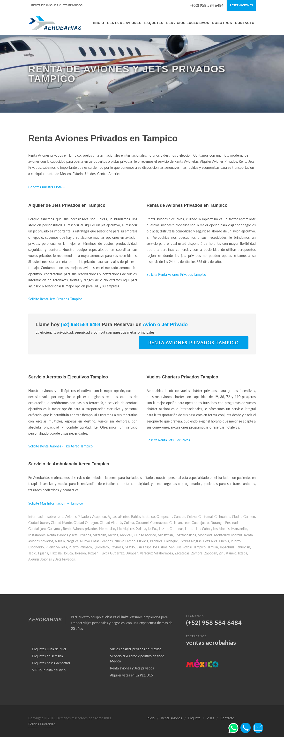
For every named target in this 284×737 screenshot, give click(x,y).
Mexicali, (126, 535)
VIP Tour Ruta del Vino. (49, 670)
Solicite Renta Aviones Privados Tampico (176, 274)
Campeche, (165, 516)
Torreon (80, 553)
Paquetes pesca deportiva (51, 663)
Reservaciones (241, 5)
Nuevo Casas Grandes (96, 541)
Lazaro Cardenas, (171, 529)
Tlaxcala (56, 553)
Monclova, (205, 535)
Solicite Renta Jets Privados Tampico (55, 299)
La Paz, (153, 529)
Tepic (32, 553)
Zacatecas (182, 553)
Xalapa (141, 529)
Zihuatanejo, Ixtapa (233, 553)
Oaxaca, (143, 541)
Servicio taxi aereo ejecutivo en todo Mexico (137, 658)
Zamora (196, 553)
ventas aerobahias (211, 642)
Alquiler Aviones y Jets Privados (51, 559)
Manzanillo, (239, 529)
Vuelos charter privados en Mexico (135, 649)
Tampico (199, 547)
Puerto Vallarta (56, 547)
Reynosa (117, 547)
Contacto (227, 718)
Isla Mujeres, (126, 529)
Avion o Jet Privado (165, 324)
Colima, (129, 523)
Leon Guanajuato (196, 523)
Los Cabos (203, 529)
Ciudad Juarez (38, 523)
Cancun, (180, 516)
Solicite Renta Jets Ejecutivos (168, 440)
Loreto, (190, 529)
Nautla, (60, 541)
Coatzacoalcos (185, 535)
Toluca (68, 553)
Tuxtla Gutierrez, (112, 553)
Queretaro (101, 547)
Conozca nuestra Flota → (47, 187)
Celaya (192, 516)
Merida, (113, 535)
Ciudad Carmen (243, 516)
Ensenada (232, 523)
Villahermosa (163, 553)
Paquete (194, 718)
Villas (210, 718)
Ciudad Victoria (111, 523)
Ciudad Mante (61, 523)
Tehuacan (243, 547)
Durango (217, 523)
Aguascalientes (118, 516)
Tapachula (227, 547)
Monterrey (222, 535)
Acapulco (99, 516)
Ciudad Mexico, (145, 535)
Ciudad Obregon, (86, 523)
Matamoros (36, 535)
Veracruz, (146, 553)
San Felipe (143, 547)
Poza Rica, (210, 541)
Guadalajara (37, 529)
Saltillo (130, 547)
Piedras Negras (190, 541)
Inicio (151, 718)
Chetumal (205, 516)
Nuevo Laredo (124, 541)
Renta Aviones (171, 718)
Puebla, (224, 541)
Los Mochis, (221, 529)
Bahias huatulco (143, 516)
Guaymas (54, 529)
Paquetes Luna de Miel (49, 649)
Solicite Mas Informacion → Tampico (55, 503)
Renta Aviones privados (80, 529)
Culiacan (175, 523)
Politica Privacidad (41, 724)
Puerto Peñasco (80, 547)
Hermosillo (107, 529)
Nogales (72, 541)
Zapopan (210, 553)
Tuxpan (93, 553)
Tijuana (42, 553)
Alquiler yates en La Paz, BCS (131, 675)
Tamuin (212, 547)
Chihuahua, (222, 516)
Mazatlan (99, 535)
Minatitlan (165, 535)
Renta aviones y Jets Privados (69, 535)
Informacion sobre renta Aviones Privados (59, 516)
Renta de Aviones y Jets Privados (56, 5)
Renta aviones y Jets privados (132, 668)
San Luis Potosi (180, 547)
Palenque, (171, 541)
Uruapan (132, 553)
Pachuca (156, 541)
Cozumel (142, 523)
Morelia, (237, 535)
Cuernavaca (159, 523)
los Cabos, (160, 547)
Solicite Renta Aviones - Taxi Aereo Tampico (60, 446)
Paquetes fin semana (47, 656)
